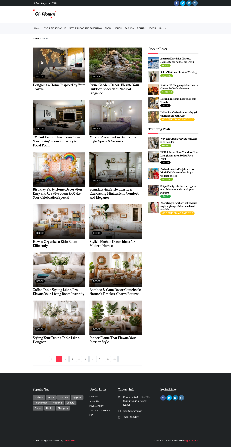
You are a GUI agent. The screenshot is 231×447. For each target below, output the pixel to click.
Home (37, 28)
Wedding (57, 402)
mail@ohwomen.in (132, 410)
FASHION (129, 28)
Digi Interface (191, 440)
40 (114, 358)
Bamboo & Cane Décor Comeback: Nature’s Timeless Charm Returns (115, 292)
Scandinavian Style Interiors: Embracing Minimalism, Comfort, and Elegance (114, 194)
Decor (38, 408)
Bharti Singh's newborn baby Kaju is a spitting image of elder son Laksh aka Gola (178, 206)
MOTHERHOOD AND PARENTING (85, 28)
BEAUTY (141, 28)
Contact (93, 396)
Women (63, 397)
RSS (91, 415)
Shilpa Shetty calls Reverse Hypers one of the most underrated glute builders (178, 189)
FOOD (108, 28)
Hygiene (77, 397)
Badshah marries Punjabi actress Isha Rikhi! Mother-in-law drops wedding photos (177, 172)
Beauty (70, 402)
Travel (51, 397)
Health (49, 408)
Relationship (41, 402)
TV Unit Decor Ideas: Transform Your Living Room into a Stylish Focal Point (56, 141)
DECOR (152, 28)
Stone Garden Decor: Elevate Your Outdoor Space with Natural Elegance (114, 89)
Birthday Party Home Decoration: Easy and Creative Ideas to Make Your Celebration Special (58, 194)
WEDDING (166, 75)
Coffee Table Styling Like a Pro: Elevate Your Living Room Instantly (58, 292)
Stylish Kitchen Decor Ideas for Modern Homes (112, 244)
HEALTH (118, 28)
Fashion (39, 397)
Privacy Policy (96, 405)
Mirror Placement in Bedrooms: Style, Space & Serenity (112, 139)
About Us (94, 401)
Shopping (63, 408)
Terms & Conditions (99, 410)
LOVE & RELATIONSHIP (54, 28)
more (161, 28)
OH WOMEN (69, 440)
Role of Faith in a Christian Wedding (178, 72)
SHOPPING (167, 92)
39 (108, 358)
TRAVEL (165, 65)
